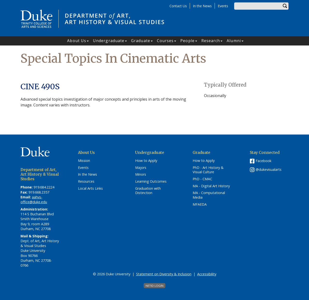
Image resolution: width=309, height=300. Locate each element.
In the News (202, 6)
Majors (140, 167)
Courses (165, 40)
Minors (140, 174)
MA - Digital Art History (211, 186)
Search (284, 6)
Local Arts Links (90, 188)
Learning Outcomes (151, 181)
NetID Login (154, 285)
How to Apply (146, 160)
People (187, 40)
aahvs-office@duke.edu (34, 199)
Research (210, 40)
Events (223, 6)
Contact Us (178, 6)
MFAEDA (200, 204)
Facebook (263, 160)
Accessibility (206, 274)
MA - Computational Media (209, 195)
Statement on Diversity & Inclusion (163, 274)
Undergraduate (108, 40)
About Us (76, 40)
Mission (84, 160)
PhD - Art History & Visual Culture (208, 169)
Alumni (234, 40)
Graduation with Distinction (148, 190)
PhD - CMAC (202, 179)
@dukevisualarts (268, 169)
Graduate (140, 40)
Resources (86, 181)
